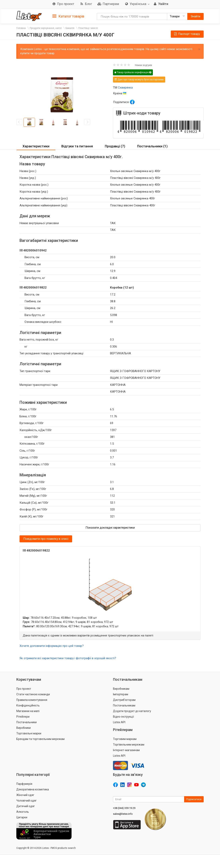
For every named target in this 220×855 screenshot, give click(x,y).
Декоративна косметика (32, 789)
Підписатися (193, 799)
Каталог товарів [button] (68, 16)
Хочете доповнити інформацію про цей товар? (52, 646)
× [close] (199, 49)
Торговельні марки (28, 733)
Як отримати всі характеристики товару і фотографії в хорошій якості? (68, 658)
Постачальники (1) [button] (152, 146)
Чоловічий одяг (26, 800)
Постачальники (26, 722)
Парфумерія (24, 783)
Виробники (23, 727)
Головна (21, 28)
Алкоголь (22, 811)
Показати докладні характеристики (110, 527)
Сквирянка (125, 87)
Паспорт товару (187, 34)
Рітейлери (22, 716)
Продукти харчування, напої (46, 28)
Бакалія (70, 28)
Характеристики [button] (36, 146)
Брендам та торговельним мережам (40, 739)
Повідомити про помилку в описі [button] (45, 539)
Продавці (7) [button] (115, 146)
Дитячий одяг (25, 806)
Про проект (23, 688)
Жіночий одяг (25, 795)
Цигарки (21, 817)
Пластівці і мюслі (88, 28)
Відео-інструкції (123, 716)
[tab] (68, 16)
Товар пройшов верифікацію (133, 72)
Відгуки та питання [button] (77, 146)
